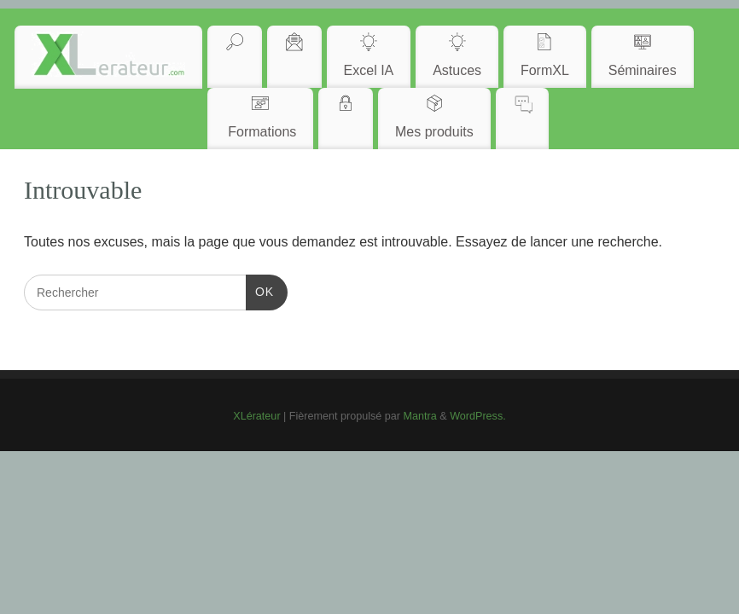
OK (260, 289)
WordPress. (478, 416)
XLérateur (256, 416)
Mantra (420, 416)
